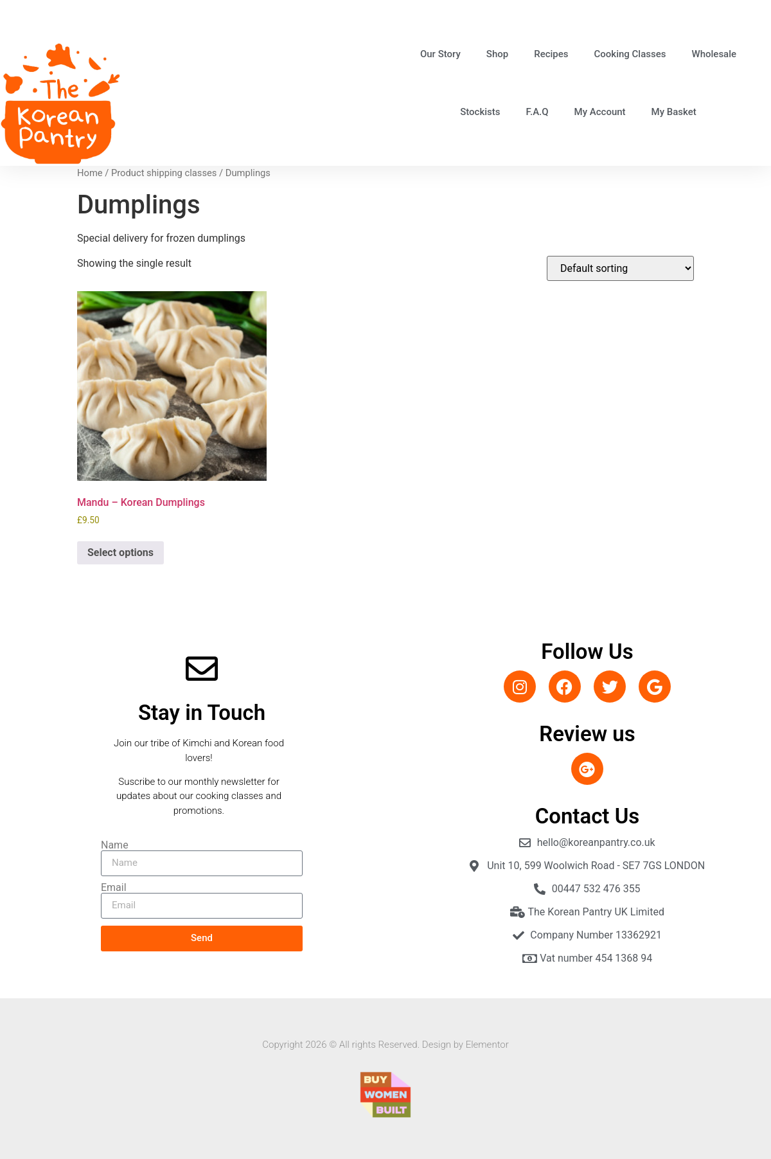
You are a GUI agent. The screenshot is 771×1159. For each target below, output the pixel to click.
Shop (497, 54)
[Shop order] (620, 268)
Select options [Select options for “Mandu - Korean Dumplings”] (120, 552)
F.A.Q (537, 112)
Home (90, 173)
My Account (600, 112)
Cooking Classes (630, 54)
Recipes (551, 54)
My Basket (673, 112)
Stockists (480, 112)
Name (114, 845)
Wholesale (713, 54)
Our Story (440, 54)
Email (114, 888)
